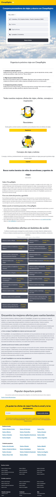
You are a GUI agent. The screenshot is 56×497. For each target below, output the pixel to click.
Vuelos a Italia (40, 435)
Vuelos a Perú (40, 429)
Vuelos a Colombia (7, 435)
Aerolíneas (39, 495)
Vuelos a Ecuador (41, 432)
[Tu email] (20, 413)
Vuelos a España (6, 437)
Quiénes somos (5, 493)
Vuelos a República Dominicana (28, 435)
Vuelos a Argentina (42, 437)
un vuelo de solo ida (45, 219)
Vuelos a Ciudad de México (9, 449)
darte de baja (46, 419)
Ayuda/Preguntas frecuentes (25, 493)
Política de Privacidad (20, 419)
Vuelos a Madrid (41, 446)
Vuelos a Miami (24, 454)
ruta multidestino (12, 221)
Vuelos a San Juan (6, 452)
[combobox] (12, 14)
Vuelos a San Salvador (8, 446)
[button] (28, 19)
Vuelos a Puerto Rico (25, 432)
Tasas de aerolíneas (41, 493)
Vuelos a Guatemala (25, 437)
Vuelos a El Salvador (25, 429)
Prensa (20, 495)
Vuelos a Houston (41, 454)
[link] (28, 130)
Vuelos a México (6, 432)
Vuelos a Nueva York (7, 454)
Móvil (3, 495)
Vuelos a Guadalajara (25, 449)
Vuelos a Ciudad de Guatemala (28, 452)
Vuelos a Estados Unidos (8, 429)
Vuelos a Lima (40, 449)
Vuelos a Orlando (24, 446)
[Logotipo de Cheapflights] (6, 2)
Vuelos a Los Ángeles (42, 452)
